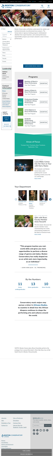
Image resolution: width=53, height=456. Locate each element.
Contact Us (4, 425)
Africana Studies (40, 305)
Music (3, 29)
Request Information (26, 454)
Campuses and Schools (16, 1)
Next (50, 199)
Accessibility (4, 446)
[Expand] (11, 34)
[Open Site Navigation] (49, 6)
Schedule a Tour (6, 423)
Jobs (2, 420)
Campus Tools (42, 1)
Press (3, 55)
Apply (29, 1)
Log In (50, 1)
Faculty (4, 58)
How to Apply (26, 450)
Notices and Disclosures (7, 444)
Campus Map (17, 423)
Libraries (3, 418)
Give (34, 1)
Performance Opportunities (6, 48)
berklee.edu (4, 1)
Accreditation (4, 442)
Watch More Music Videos (34, 66)
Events (4, 61)
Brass (10, 31)
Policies (3, 440)
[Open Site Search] (42, 6)
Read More (38, 178)
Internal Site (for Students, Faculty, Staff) (20, 426)
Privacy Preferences (6, 448)
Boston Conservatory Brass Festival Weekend (6, 42)
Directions (16, 420)
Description (43, 83)
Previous (16, 199)
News (4, 52)
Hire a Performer (18, 418)
